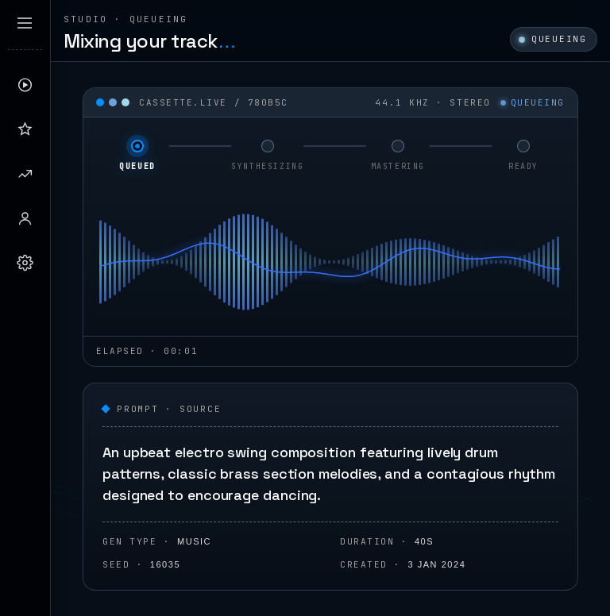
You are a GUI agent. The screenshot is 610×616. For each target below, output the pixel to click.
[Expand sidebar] (25, 23)
